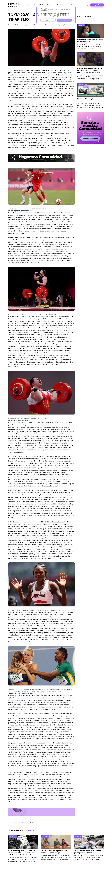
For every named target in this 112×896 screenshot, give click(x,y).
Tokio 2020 (32, 822)
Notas (28, 5)
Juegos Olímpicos (23, 822)
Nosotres (74, 5)
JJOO (15, 822)
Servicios (50, 5)
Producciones (62, 5)
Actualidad (38, 25)
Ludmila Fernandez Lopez (20, 25)
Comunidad (38, 5)
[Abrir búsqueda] (87, 5)
